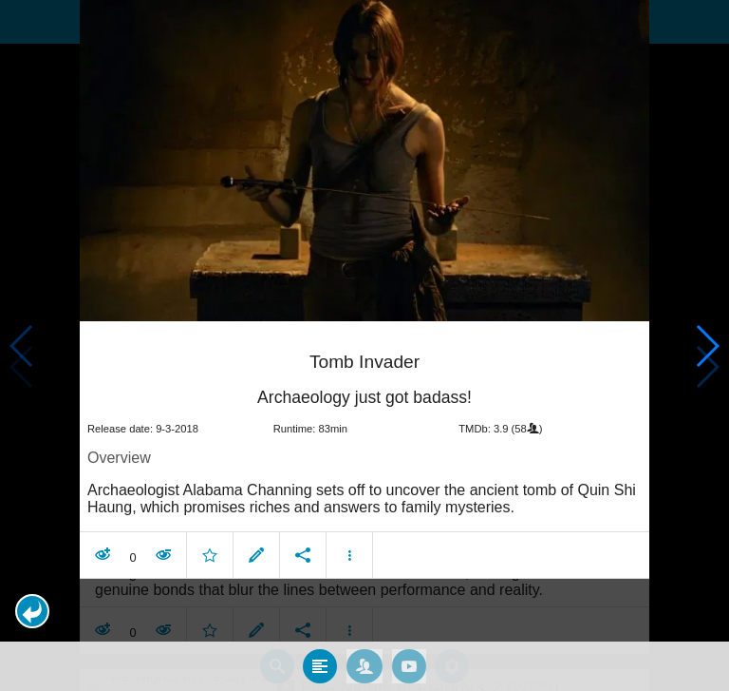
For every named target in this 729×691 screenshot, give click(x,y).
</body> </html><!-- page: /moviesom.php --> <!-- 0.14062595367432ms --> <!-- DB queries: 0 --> (364, 345)
